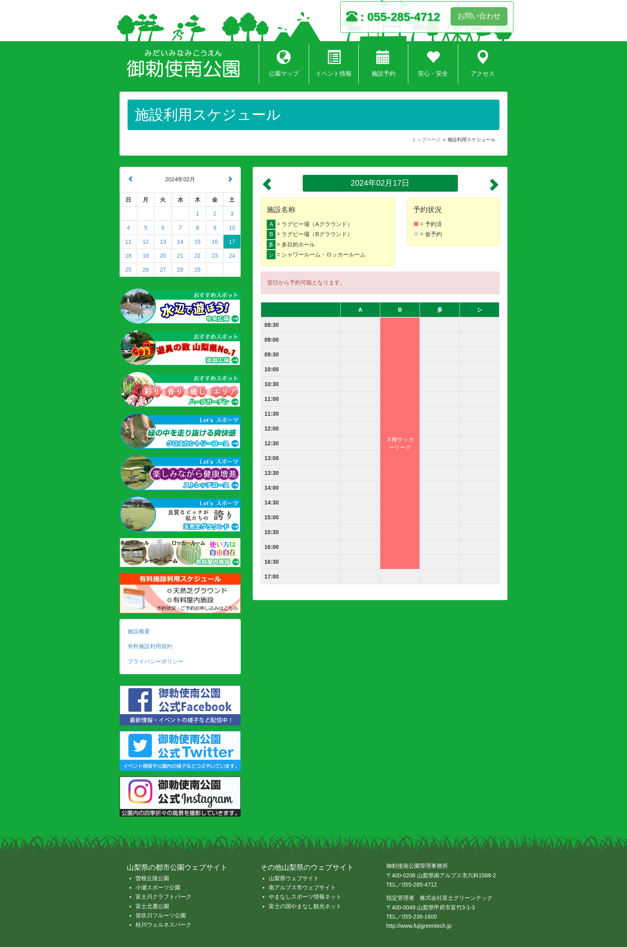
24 (232, 255)
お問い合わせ (479, 16)
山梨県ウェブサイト (294, 878)
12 (145, 241)
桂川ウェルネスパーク (164, 924)
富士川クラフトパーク (164, 896)
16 (215, 241)
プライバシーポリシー (156, 661)
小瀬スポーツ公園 (158, 887)
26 (145, 269)
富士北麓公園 (152, 906)
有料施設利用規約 (150, 646)
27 (163, 269)
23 (215, 255)
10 (232, 227)
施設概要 (139, 631)
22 (197, 255)
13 (163, 241)
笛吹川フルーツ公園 (161, 915)
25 (128, 269)
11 (128, 241)
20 (163, 255)
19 (145, 255)
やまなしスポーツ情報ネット (305, 896)
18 (128, 255)
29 (197, 269)
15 (197, 241)
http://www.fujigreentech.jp (418, 926)
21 (180, 255)
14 (180, 241)
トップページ (426, 139)
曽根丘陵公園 (152, 878)
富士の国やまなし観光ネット (305, 906)
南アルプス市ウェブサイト (302, 887)
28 (180, 269)
